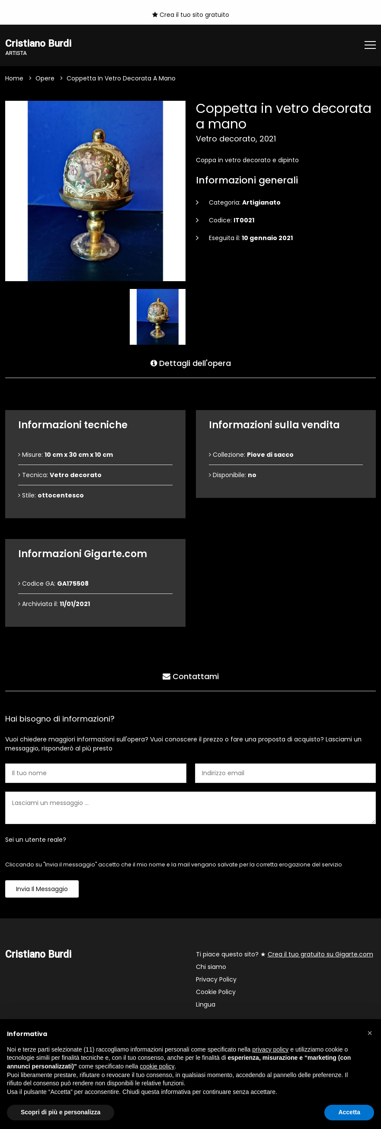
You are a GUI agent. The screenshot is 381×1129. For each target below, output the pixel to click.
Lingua (205, 1004)
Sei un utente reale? (35, 839)
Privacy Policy (216, 979)
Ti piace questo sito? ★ (284, 954)
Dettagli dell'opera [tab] (190, 363)
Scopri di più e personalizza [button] (60, 1112)
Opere (44, 78)
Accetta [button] (349, 1112)
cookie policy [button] (157, 1066)
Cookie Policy (216, 992)
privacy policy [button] (270, 1049)
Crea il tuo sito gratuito (190, 14)
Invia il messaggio (42, 889)
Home (14, 78)
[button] (370, 1033)
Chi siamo (211, 966)
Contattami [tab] (191, 676)
